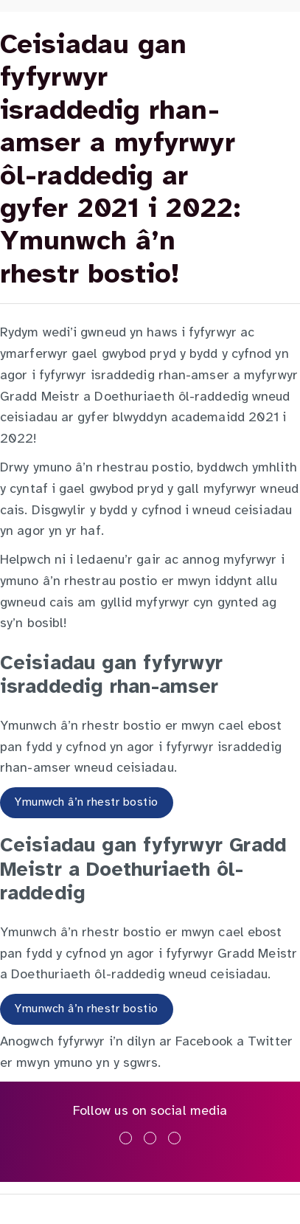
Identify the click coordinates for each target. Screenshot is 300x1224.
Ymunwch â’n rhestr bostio (86, 802)
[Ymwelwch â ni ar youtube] (174, 1138)
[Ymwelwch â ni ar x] (150, 1138)
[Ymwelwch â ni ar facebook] (125, 1138)
